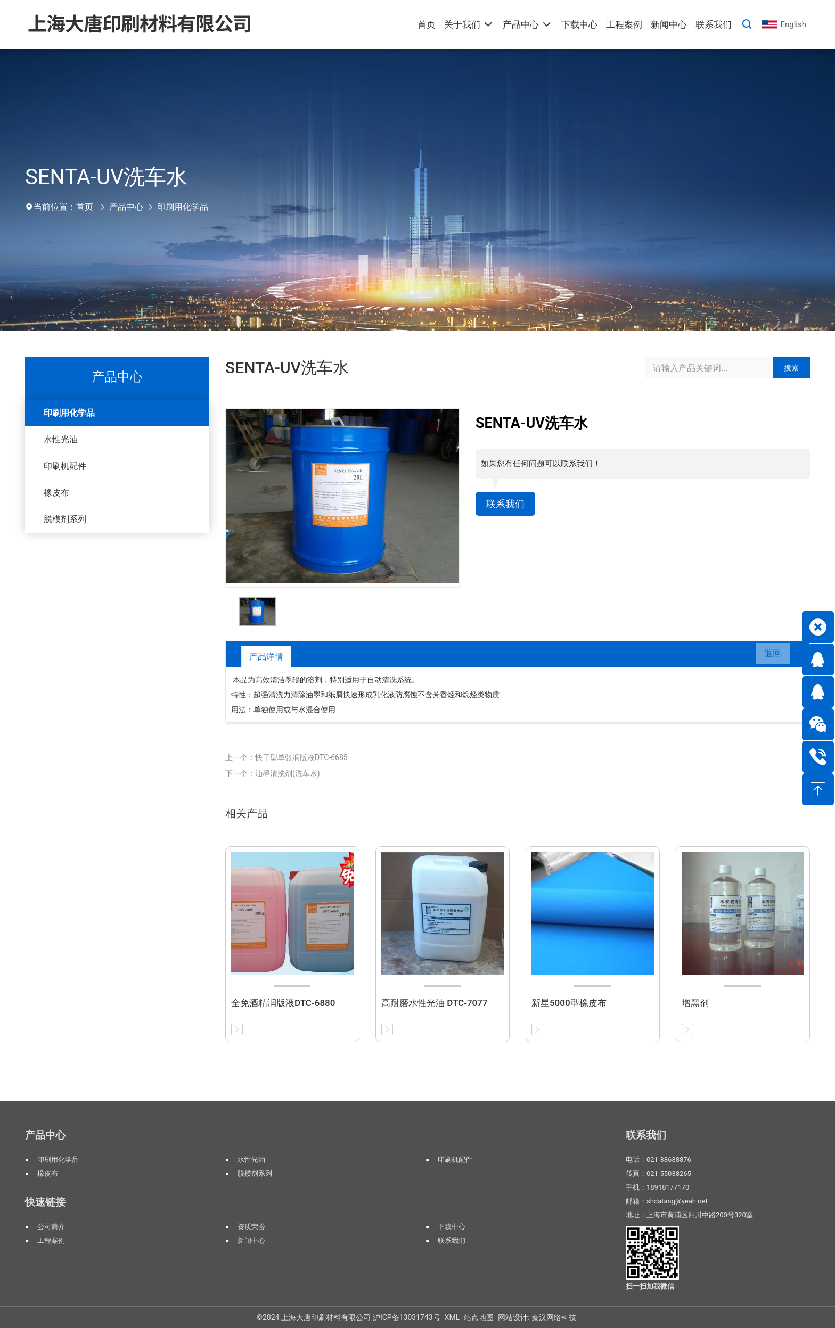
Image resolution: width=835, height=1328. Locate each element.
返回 (767, 656)
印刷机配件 (65, 466)
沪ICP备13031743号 (406, 1317)
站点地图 (479, 1317)
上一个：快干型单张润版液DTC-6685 (286, 757)
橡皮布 (56, 493)
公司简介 (51, 1227)
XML (452, 1317)
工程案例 (51, 1240)
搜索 (791, 368)
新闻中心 (251, 1240)
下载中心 (451, 1227)
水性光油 (61, 439)
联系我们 (507, 504)
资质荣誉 (251, 1227)
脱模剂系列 (65, 519)
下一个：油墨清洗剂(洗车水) (272, 773)
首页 (84, 207)
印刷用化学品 (182, 207)
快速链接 (45, 1202)
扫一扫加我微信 (650, 1286)
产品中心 (126, 207)
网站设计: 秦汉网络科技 (537, 1317)
